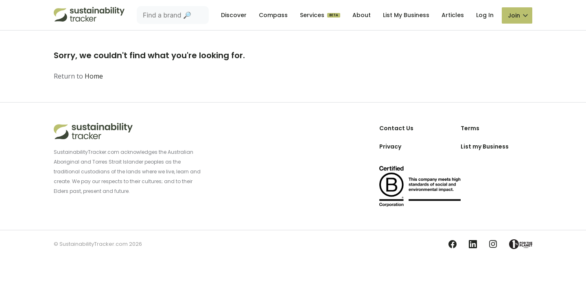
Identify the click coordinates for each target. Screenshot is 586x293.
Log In (485, 15)
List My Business (406, 15)
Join (514, 15)
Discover (234, 15)
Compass (273, 15)
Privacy (390, 146)
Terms (470, 128)
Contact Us (396, 128)
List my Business (485, 146)
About (361, 15)
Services (313, 15)
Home (94, 76)
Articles (453, 15)
